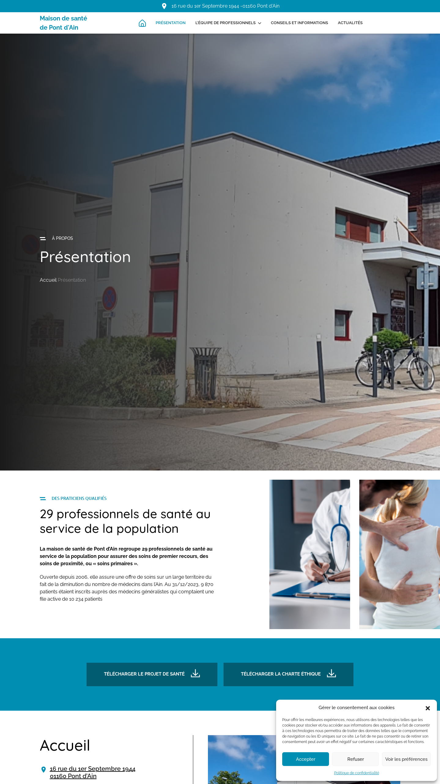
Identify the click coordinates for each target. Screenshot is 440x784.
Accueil (48, 280)
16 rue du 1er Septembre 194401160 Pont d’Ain (92, 772)
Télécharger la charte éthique (288, 672)
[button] (428, 708)
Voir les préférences (406, 759)
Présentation (171, 22)
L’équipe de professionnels (225, 22)
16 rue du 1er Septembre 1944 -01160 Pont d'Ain (225, 6)
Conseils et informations (299, 22)
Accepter (305, 759)
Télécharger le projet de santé (152, 672)
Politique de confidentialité (356, 773)
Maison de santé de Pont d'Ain (63, 23)
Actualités (350, 22)
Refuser (355, 759)
